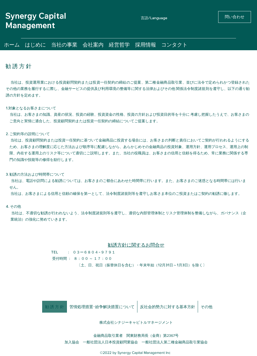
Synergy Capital (35, 16)
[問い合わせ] (234, 17)
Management (30, 25)
